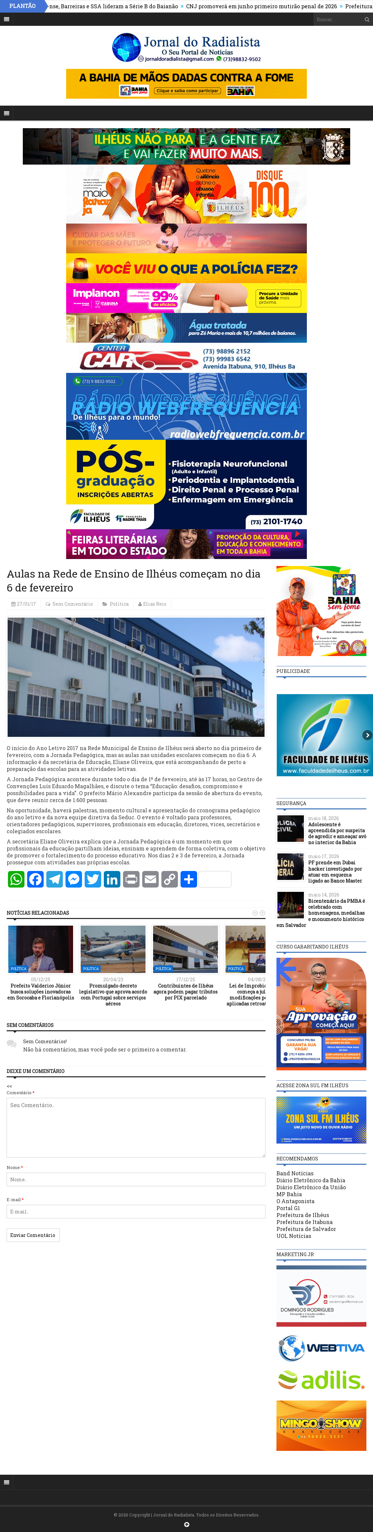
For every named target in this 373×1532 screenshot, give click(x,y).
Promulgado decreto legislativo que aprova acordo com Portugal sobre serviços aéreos (113, 995)
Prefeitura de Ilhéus (302, 1214)
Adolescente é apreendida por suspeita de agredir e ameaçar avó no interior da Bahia (337, 833)
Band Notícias (294, 1173)
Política (119, 604)
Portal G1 (288, 1207)
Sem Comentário (73, 604)
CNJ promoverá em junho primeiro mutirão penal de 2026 (266, 6)
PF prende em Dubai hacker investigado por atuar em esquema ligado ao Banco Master (335, 871)
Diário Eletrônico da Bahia (310, 1180)
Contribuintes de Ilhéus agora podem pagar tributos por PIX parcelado (185, 992)
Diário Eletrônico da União (311, 1187)
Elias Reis (154, 604)
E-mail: (15, 1199)
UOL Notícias (293, 1235)
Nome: (15, 1167)
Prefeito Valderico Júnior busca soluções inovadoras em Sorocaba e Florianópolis (40, 992)
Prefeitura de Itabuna (304, 1221)
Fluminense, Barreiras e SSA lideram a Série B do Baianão (107, 6)
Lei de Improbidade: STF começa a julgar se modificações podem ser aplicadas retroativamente (258, 995)
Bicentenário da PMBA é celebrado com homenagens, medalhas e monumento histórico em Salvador (320, 913)
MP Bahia (289, 1194)
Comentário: (21, 1093)
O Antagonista (295, 1201)
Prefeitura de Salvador (306, 1228)
